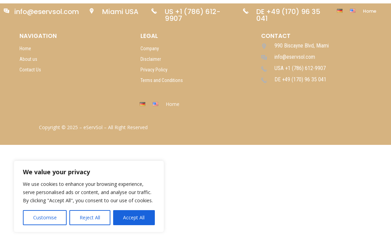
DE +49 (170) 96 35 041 (288, 15)
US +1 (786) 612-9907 (192, 15)
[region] (89, 196)
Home (369, 11)
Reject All (90, 217)
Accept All (134, 217)
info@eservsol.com (46, 11)
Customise (45, 217)
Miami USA (120, 11)
